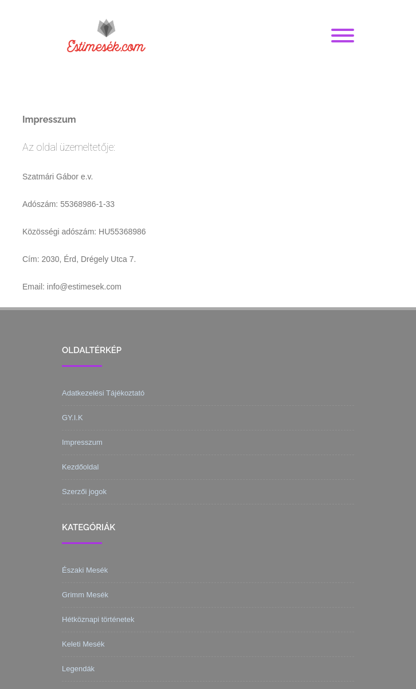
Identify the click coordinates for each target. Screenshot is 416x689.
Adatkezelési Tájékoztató (103, 393)
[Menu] (342, 36)
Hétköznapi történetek (98, 619)
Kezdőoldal (80, 467)
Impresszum (82, 442)
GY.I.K (72, 417)
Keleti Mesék (83, 644)
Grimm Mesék (85, 594)
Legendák (78, 668)
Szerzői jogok (84, 491)
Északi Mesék (85, 570)
